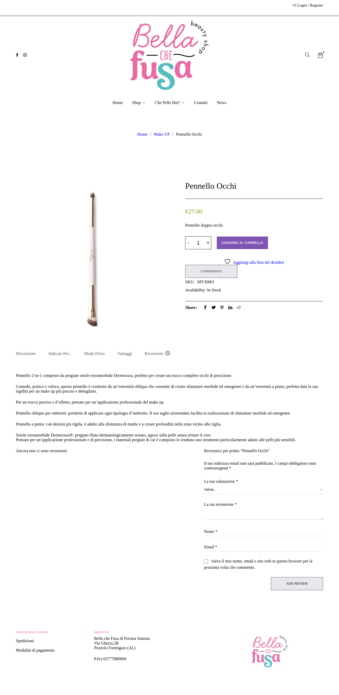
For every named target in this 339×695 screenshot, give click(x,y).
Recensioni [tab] (157, 353)
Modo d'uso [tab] (94, 353)
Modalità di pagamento (35, 650)
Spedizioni (25, 641)
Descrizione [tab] (26, 353)
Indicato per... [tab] (60, 353)
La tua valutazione (221, 482)
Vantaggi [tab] (124, 353)
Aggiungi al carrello (242, 243)
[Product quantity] (198, 243)
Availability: (195, 290)
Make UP (162, 134)
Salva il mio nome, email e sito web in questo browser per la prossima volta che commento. (258, 564)
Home (142, 134)
